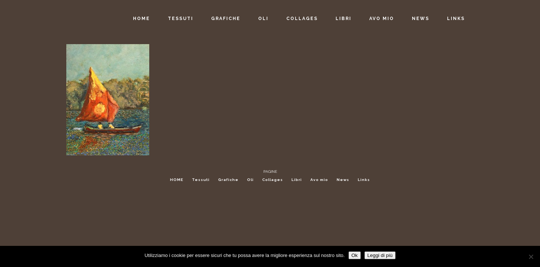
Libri (296, 180)
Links (364, 180)
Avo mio (319, 180)
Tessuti (201, 180)
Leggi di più (380, 255)
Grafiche (228, 180)
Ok (354, 255)
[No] (530, 256)
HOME (176, 180)
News (343, 180)
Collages (272, 180)
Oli (250, 180)
